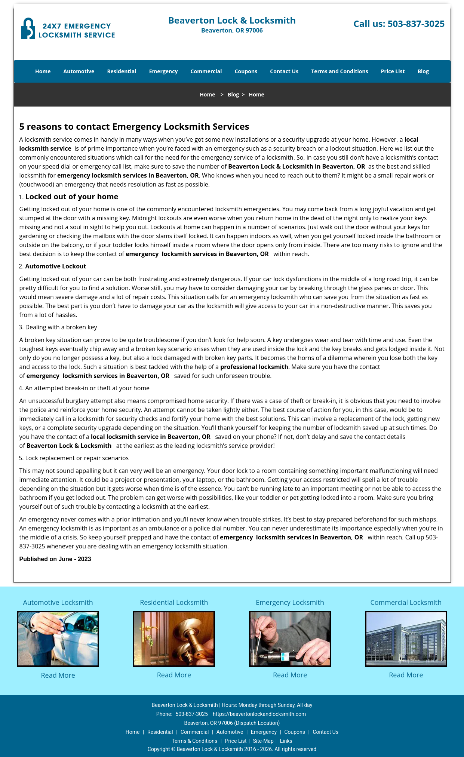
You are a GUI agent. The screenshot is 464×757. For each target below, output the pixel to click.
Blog (423, 71)
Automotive (79, 71)
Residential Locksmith (174, 602)
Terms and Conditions (339, 71)
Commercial (206, 71)
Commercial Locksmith (406, 602)
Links (286, 741)
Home (42, 71)
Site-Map (263, 741)
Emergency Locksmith (290, 602)
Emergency (163, 71)
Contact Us (284, 71)
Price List (393, 71)
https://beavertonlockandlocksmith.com (259, 714)
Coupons (246, 71)
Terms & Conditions (194, 741)
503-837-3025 (416, 23)
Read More (58, 675)
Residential (121, 71)
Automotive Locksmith (58, 602)
